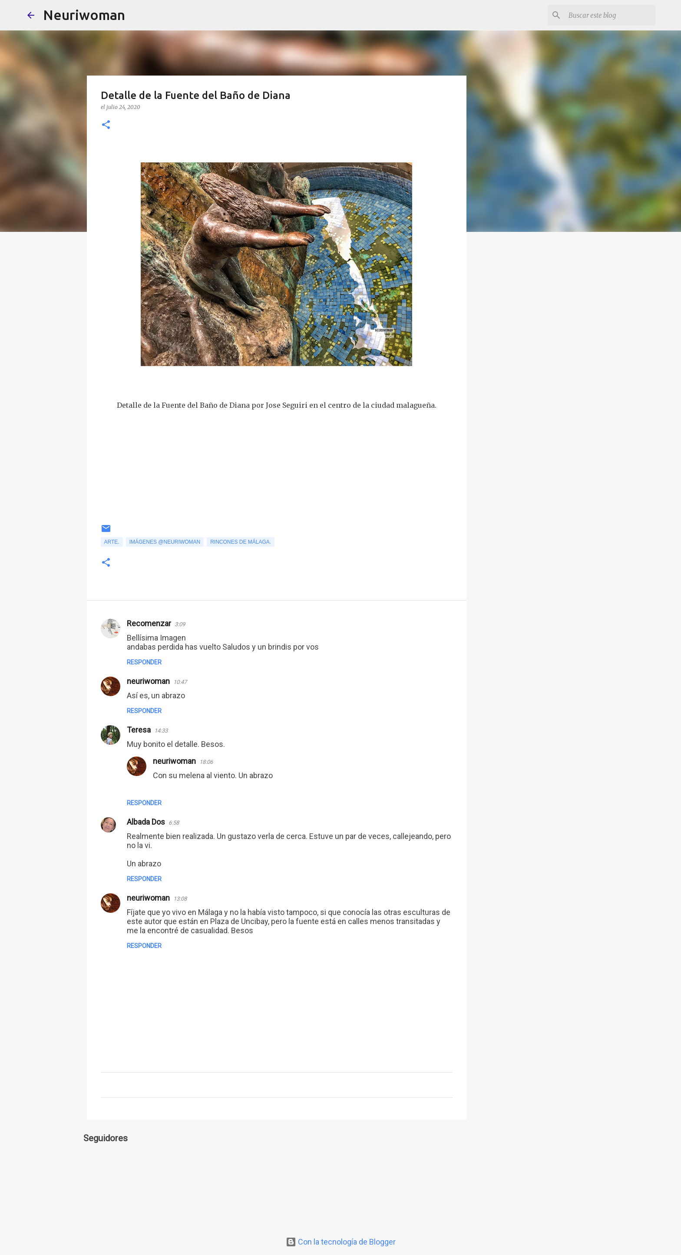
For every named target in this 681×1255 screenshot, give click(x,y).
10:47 (180, 682)
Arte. (111, 542)
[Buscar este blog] (609, 15)
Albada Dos (146, 821)
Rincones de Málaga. (240, 542)
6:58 (174, 822)
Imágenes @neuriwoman (165, 542)
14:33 (161, 730)
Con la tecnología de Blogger (341, 1241)
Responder (144, 662)
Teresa (139, 729)
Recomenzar (149, 623)
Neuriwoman (84, 15)
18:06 (206, 762)
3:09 (180, 624)
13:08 (180, 898)
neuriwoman (148, 681)
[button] (106, 125)
